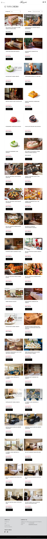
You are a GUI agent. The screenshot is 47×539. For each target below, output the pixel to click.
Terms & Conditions (8, 527)
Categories (7, 11)
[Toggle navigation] (3, 2)
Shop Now (9, 134)
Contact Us (7, 522)
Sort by (29, 11)
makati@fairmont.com (33, 524)
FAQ (5, 523)
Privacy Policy (7, 525)
